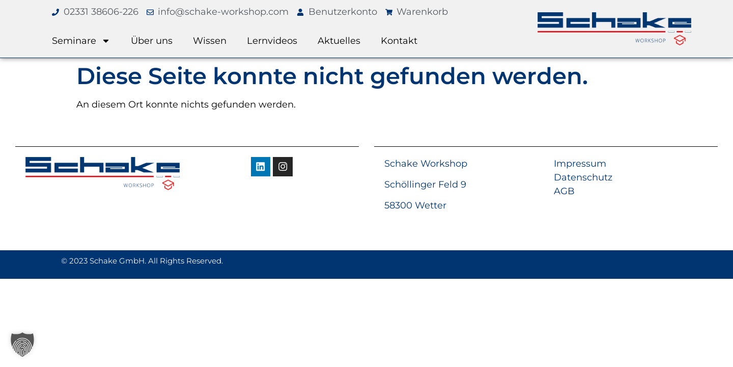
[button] (22, 344)
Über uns (152, 40)
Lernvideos (272, 40)
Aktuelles (339, 40)
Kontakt (399, 40)
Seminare (81, 40)
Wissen (210, 40)
